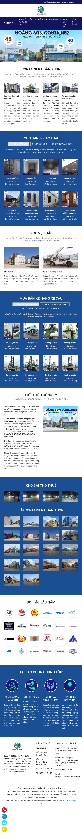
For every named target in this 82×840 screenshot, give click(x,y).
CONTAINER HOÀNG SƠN (41, 69)
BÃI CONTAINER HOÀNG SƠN (41, 510)
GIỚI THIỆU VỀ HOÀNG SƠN (22, 22)
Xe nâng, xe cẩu (12, 343)
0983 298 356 (67, 770)
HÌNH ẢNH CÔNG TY (65, 23)
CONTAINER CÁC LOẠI (41, 138)
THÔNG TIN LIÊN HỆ (74, 22)
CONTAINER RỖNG (39, 144)
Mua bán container (50, 96)
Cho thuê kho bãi (10, 272)
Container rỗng (12, 178)
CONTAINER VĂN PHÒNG (62, 144)
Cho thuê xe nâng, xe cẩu (52, 272)
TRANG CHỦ (10, 23)
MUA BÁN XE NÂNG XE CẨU (41, 298)
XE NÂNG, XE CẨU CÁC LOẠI (25, 304)
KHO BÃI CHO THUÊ (41, 485)
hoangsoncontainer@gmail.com (67, 777)
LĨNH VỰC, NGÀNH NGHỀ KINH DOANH (44, 19)
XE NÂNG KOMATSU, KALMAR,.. (55, 304)
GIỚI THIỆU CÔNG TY (41, 395)
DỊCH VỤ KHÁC (41, 233)
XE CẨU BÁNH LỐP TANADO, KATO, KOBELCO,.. (41, 308)
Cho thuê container (30, 96)
